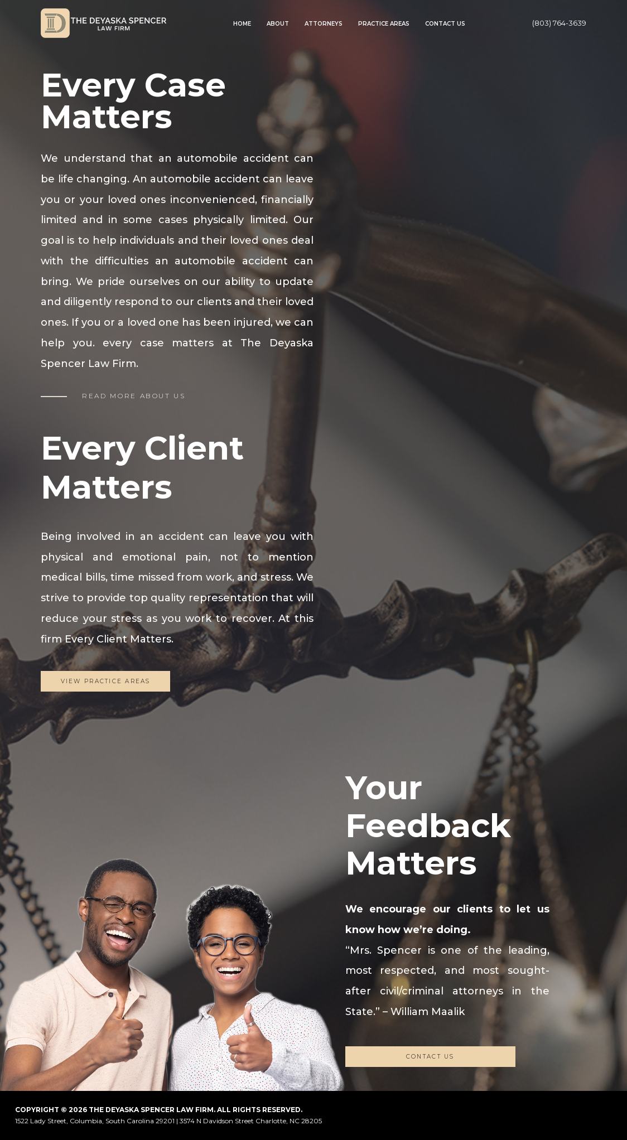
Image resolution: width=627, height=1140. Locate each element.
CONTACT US (430, 1056)
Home (242, 23)
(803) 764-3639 (559, 22)
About (278, 23)
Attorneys (324, 23)
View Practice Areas (106, 681)
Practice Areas (383, 23)
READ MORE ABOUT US (134, 396)
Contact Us (445, 23)
